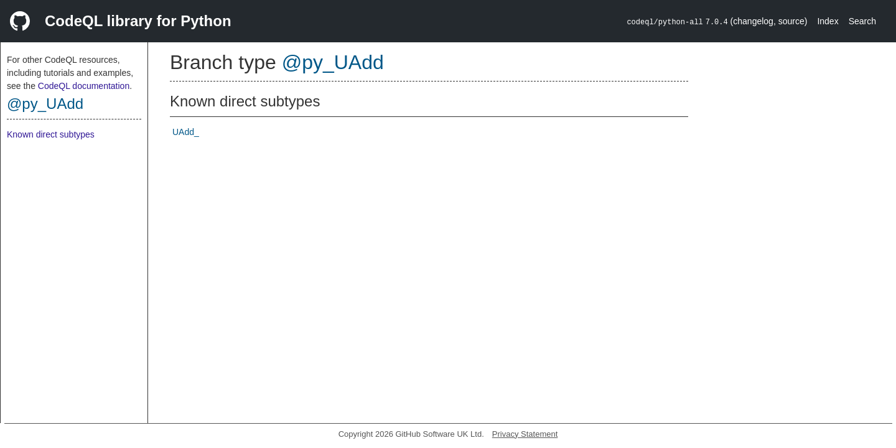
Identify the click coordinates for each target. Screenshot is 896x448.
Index (827, 21)
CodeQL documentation (83, 86)
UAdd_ (185, 132)
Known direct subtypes (51, 134)
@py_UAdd (45, 103)
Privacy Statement (525, 434)
